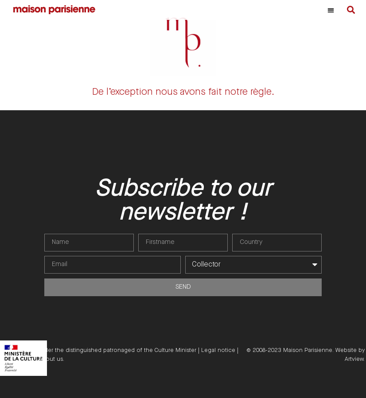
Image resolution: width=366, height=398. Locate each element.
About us (51, 359)
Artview (354, 359)
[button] (331, 10)
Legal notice (218, 350)
